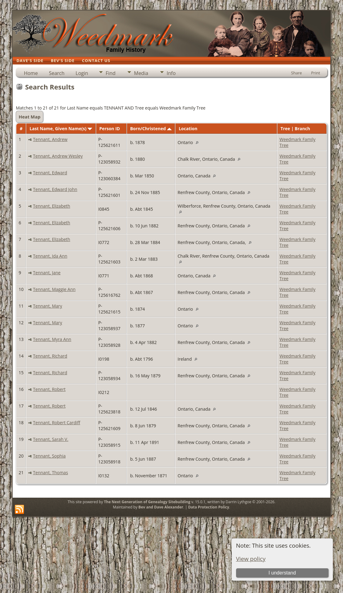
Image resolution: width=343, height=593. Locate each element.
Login (82, 73)
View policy (251, 558)
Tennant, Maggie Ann (54, 289)
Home (31, 73)
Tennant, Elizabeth (51, 206)
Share (296, 73)
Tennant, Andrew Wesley (58, 156)
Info (171, 73)
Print (315, 73)
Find (111, 73)
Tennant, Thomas (50, 472)
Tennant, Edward (50, 173)
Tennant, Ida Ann (50, 256)
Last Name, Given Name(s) (61, 128)
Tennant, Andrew (50, 139)
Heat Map (29, 117)
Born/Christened (150, 128)
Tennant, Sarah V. (50, 439)
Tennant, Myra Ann (52, 339)
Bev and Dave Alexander (160, 507)
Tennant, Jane (46, 273)
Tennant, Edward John (55, 189)
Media (141, 73)
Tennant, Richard (50, 356)
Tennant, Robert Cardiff (56, 422)
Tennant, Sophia (49, 456)
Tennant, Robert (49, 389)
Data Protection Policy (208, 507)
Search (57, 73)
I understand (282, 572)
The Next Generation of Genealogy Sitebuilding (147, 501)
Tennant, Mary (47, 306)
